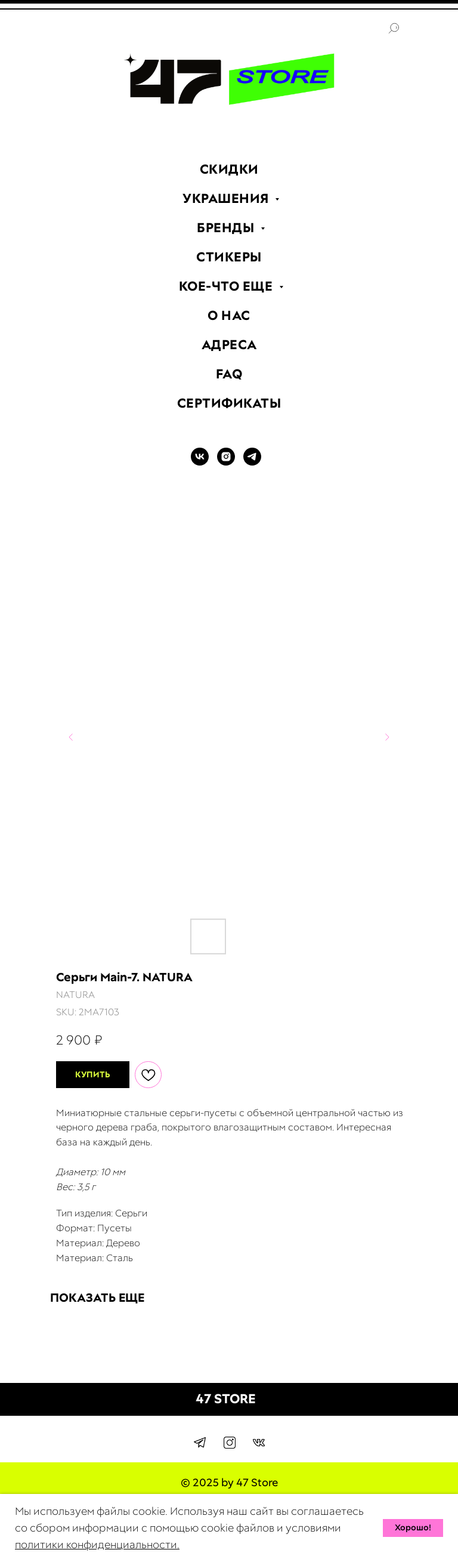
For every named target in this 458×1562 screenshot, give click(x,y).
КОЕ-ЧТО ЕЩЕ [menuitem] (227, 286)
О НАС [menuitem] (229, 315)
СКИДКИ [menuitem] (229, 169)
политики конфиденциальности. (97, 1544)
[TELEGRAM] (252, 462)
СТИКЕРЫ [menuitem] (229, 257)
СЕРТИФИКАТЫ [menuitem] (229, 403)
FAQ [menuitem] (229, 374)
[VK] (200, 462)
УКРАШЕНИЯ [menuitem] (227, 198)
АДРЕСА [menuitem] (229, 344)
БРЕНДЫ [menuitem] (227, 227)
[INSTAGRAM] (226, 462)
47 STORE (226, 1398)
